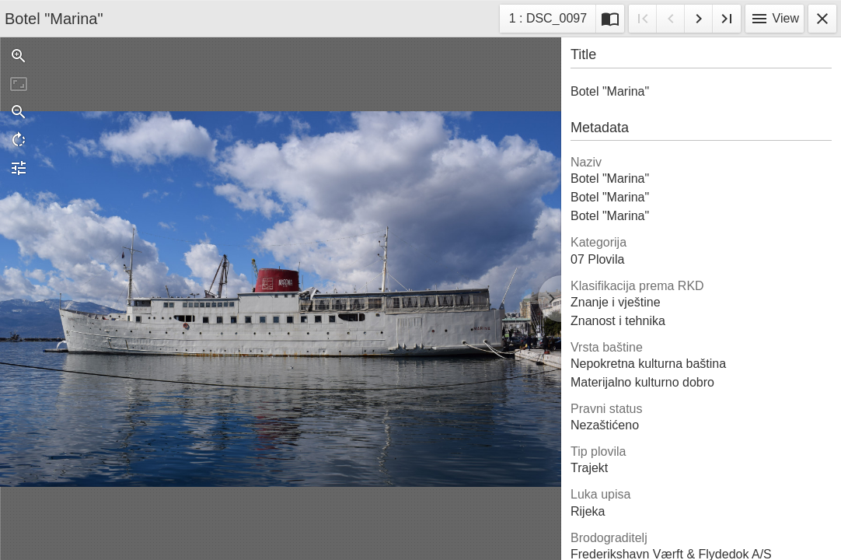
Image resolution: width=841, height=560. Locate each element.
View (774, 18)
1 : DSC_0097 (548, 21)
